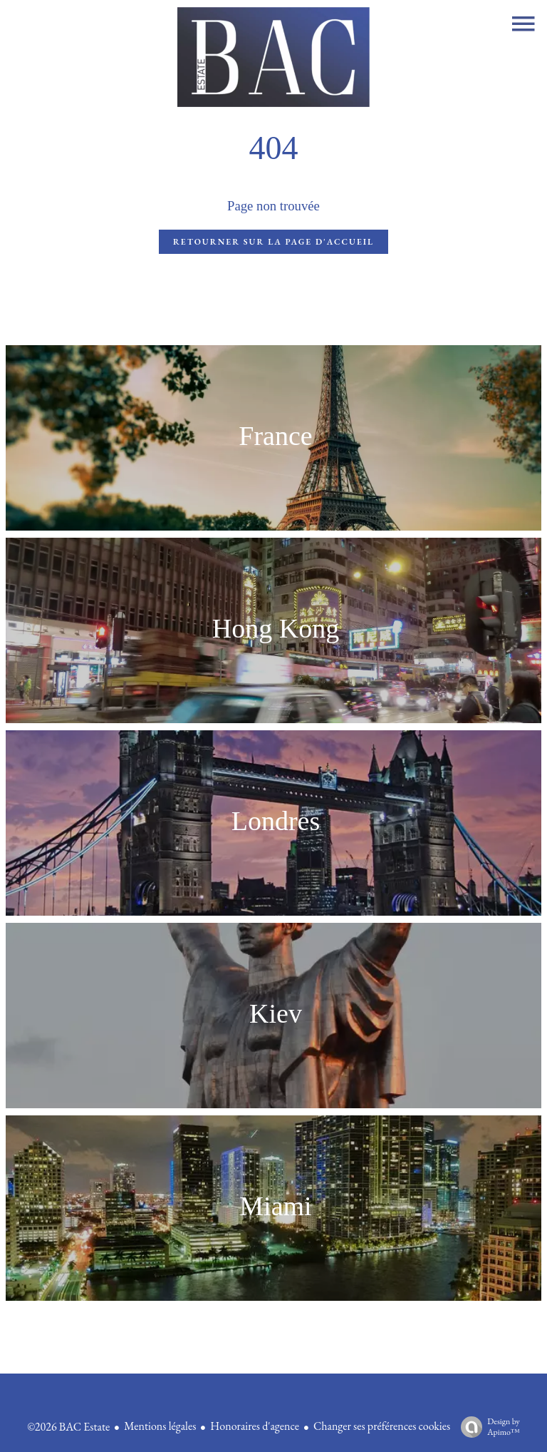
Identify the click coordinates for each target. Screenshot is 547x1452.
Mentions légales (160, 1425)
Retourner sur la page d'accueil (273, 241)
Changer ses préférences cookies (381, 1425)
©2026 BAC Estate (68, 1426)
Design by (487, 1427)
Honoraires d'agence (254, 1425)
